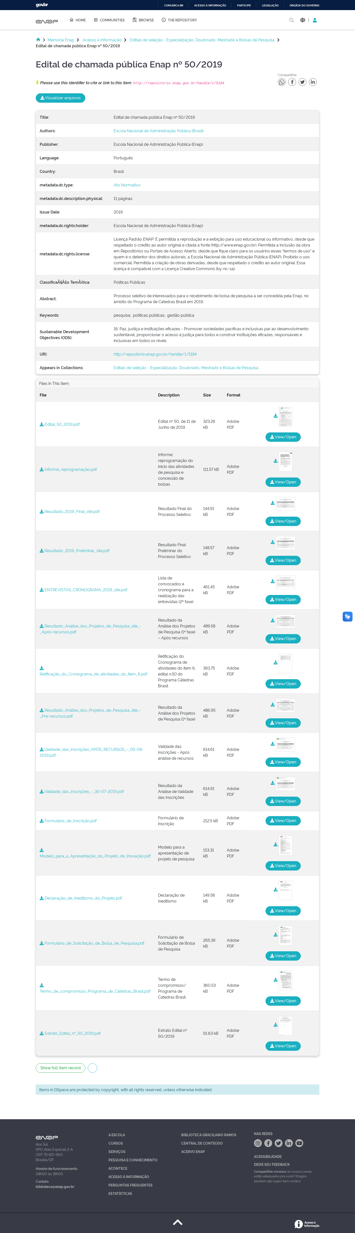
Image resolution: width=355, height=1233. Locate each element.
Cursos (115, 1143)
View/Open (283, 436)
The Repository (179, 20)
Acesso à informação (210, 5)
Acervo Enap (193, 1151)
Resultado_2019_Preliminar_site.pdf (74, 550)
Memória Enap (61, 39)
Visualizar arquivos (60, 97)
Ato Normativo (127, 184)
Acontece (117, 1168)
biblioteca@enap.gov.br (55, 1186)
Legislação (270, 5)
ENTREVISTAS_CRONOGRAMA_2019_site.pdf (83, 589)
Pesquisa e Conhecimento (133, 1159)
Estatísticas (120, 1193)
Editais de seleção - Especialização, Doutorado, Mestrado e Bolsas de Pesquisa (202, 39)
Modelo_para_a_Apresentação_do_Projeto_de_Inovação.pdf (95, 853)
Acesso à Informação (102, 39)
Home (77, 20)
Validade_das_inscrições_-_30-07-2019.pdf (82, 791)
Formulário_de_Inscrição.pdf (68, 820)
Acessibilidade (268, 1156)
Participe (244, 5)
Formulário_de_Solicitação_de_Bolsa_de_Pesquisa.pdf (92, 943)
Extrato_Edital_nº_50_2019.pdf (70, 1033)
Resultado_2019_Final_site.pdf (70, 511)
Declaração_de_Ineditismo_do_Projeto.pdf (81, 898)
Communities (109, 20)
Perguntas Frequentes (130, 1185)
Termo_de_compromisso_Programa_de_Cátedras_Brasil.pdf (95, 988)
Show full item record (60, 1067)
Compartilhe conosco (270, 1171)
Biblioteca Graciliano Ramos (208, 1134)
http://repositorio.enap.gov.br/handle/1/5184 (155, 354)
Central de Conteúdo (202, 1143)
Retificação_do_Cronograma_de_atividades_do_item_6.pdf (93, 671)
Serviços (116, 1151)
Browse (143, 20)
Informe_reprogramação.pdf (68, 469)
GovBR (42, 5)
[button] (302, 20)
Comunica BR (173, 5)
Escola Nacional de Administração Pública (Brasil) (159, 130)
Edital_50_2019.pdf (60, 424)
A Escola (116, 1134)
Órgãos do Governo (304, 5)
